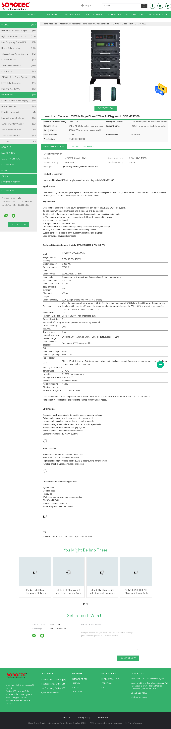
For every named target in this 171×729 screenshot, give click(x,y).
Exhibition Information (18, 112)
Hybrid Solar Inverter (18, 48)
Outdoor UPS (18, 71)
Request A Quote (158, 14)
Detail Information (53, 147)
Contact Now (105, 108)
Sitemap (66, 718)
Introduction (79, 679)
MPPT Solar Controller (18, 83)
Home (10, 14)
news (4, 171)
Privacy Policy (84, 718)
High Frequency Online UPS (18, 36)
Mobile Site (103, 718)
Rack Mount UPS (18, 60)
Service (76, 687)
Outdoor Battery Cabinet (18, 124)
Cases (4, 176)
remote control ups (52, 537)
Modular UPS (18, 95)
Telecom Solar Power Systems (18, 54)
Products (31, 14)
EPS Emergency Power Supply (18, 100)
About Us (52, 14)
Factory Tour (72, 14)
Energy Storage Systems (18, 118)
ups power (68, 537)
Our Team (77, 692)
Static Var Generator (18, 135)
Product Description (83, 147)
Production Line (110, 679)
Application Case (135, 14)
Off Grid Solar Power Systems (18, 77)
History (76, 683)
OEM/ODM (106, 683)
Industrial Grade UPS (18, 89)
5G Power (18, 141)
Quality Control (94, 14)
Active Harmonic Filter (18, 130)
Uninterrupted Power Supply (18, 31)
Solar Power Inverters (18, 66)
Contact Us (114, 14)
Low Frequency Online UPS (18, 42)
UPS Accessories (18, 106)
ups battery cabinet (84, 537)
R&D (103, 687)
